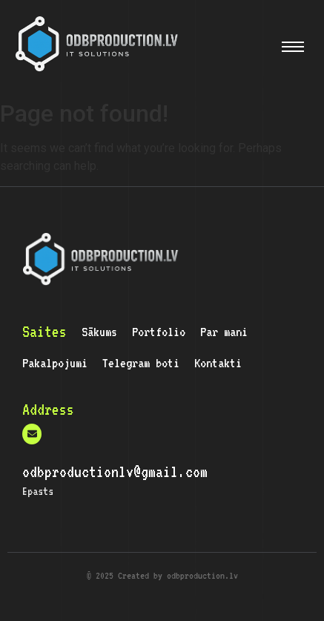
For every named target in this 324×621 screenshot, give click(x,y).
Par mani (224, 331)
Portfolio (158, 331)
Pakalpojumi (54, 362)
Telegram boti (140, 362)
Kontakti (218, 362)
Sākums (99, 331)
